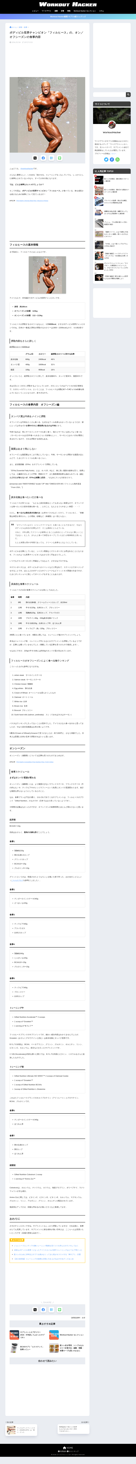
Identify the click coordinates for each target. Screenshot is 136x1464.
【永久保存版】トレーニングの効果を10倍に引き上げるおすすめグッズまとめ (45, 1266)
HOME (68, 1455)
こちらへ (113, 153)
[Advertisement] (47, 60)
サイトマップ (73, 1458)
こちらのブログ (17, 881)
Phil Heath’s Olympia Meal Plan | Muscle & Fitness (32, 201)
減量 (56, 11)
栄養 (62, 11)
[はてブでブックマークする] (52, 158)
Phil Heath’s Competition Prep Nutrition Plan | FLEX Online (34, 762)
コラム (101, 11)
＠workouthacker (27, 169)
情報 (68, 11)
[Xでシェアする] (35, 158)
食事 (83, 1325)
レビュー (35, 11)
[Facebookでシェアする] (43, 158)
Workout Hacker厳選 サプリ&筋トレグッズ (68, 17)
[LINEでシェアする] (60, 158)
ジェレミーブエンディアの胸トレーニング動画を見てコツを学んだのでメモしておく (48, 1246)
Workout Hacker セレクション (85, 11)
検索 (128, 94)
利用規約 (62, 1458)
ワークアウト (46, 11)
